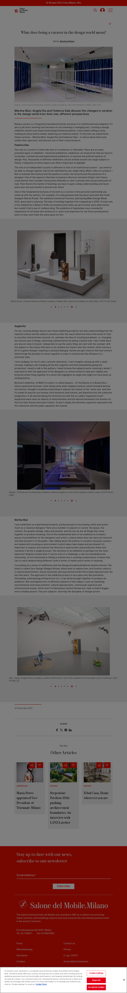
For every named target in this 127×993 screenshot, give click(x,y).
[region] (63, 980)
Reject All (96, 980)
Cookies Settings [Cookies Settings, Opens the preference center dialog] (96, 973)
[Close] (124, 980)
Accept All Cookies (96, 987)
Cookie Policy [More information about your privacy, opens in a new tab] (41, 984)
